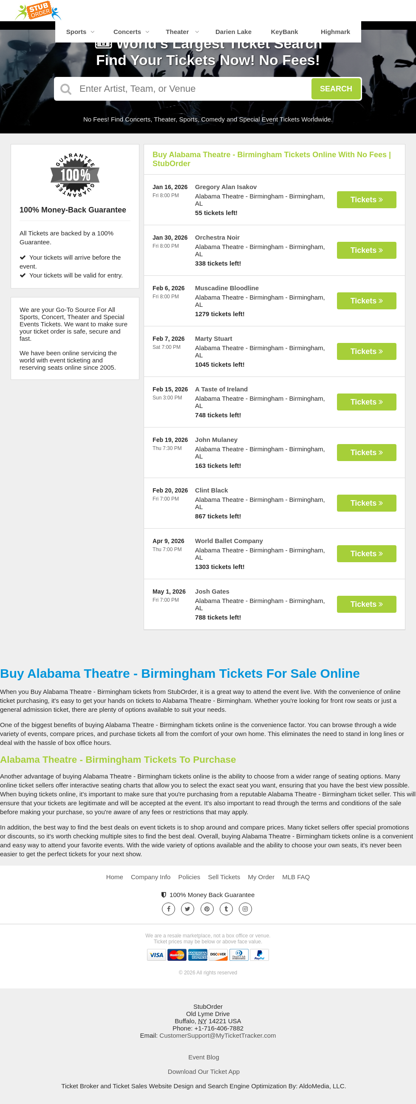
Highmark (335, 31)
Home (114, 876)
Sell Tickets (224, 876)
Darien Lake (233, 31)
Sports (80, 31)
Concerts (131, 31)
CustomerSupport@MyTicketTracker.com (217, 1035)
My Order (261, 876)
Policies (189, 876)
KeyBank (284, 31)
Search (336, 89)
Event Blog (203, 1057)
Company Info (150, 876)
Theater (182, 31)
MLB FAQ (296, 876)
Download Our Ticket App (204, 1071)
